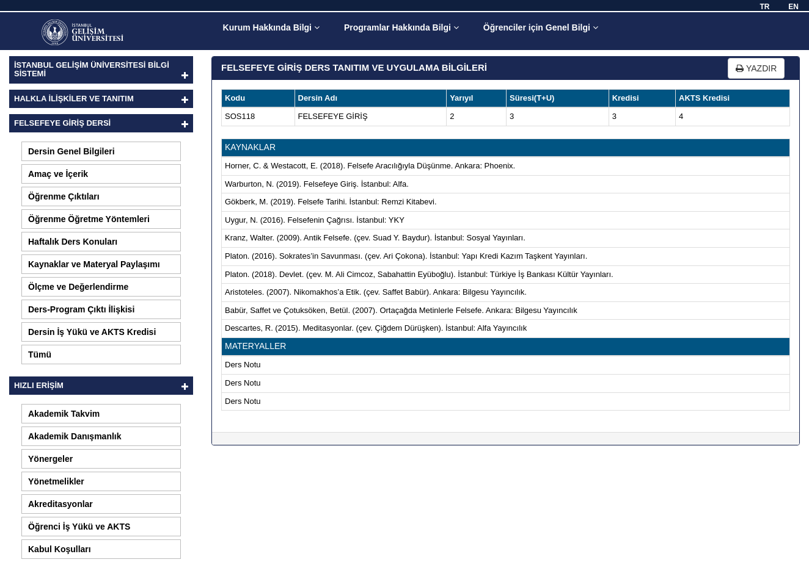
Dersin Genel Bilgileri (71, 151)
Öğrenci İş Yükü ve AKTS (79, 526)
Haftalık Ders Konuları (72, 242)
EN (793, 6)
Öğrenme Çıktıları (64, 196)
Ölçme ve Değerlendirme (78, 287)
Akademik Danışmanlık (75, 436)
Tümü (39, 354)
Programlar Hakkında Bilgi (401, 27)
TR (764, 6)
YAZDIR (756, 68)
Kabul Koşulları (59, 549)
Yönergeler (50, 459)
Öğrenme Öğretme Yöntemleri (89, 219)
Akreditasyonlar (60, 504)
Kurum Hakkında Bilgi (271, 27)
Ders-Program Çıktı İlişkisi (81, 309)
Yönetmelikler (56, 481)
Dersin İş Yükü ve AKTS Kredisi (92, 332)
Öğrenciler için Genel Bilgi (540, 27)
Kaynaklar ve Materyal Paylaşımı (94, 264)
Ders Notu (243, 364)
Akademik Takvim (64, 414)
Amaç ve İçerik (58, 174)
